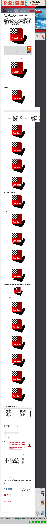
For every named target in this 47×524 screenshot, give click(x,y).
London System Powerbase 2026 (38, 490)
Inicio (7, 6)
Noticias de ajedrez (12, 11)
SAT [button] (16, 6)
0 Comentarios (30, 18)
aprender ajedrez (21, 6)
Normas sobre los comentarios (7, 501)
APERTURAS (12, 6)
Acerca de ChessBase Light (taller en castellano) (16, 449)
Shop (3, 6)
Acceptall (43, 522)
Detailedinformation (31, 522)
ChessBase (9, 494)
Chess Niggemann (27, 490)
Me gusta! (26, 18)
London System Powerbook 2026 (38, 499)
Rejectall (37, 522)
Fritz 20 (5, 46)
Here (18, 519)
